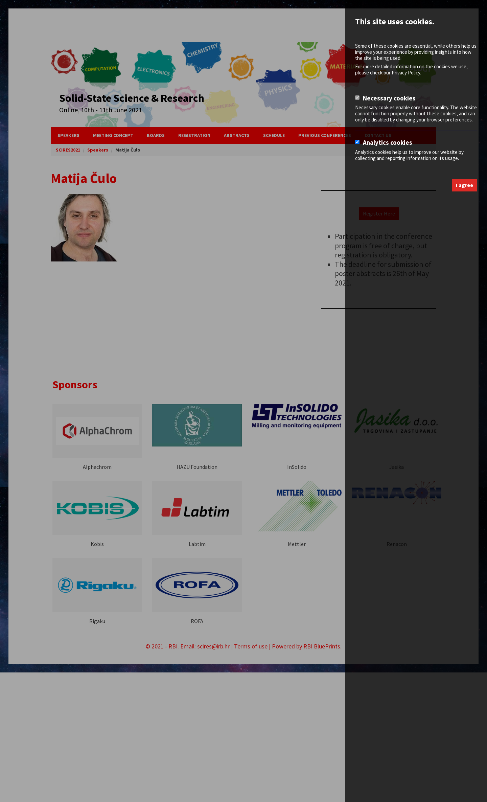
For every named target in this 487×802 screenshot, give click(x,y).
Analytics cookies (387, 142)
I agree (464, 185)
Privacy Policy (406, 72)
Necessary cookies (389, 98)
